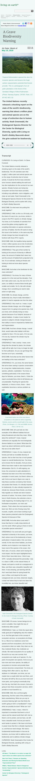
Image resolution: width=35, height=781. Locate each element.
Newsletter (3, 17)
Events (13, 16)
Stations (8, 16)
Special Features (26, 15)
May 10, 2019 (7, 50)
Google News (22, 25)
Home (2, 15)
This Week (8, 15)
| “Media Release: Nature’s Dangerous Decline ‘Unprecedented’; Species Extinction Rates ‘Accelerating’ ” (17, 768)
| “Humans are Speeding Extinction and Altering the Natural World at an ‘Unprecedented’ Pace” (16, 761)
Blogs (2, 16)
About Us (19, 16)
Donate (25, 16)
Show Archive (16, 15)
